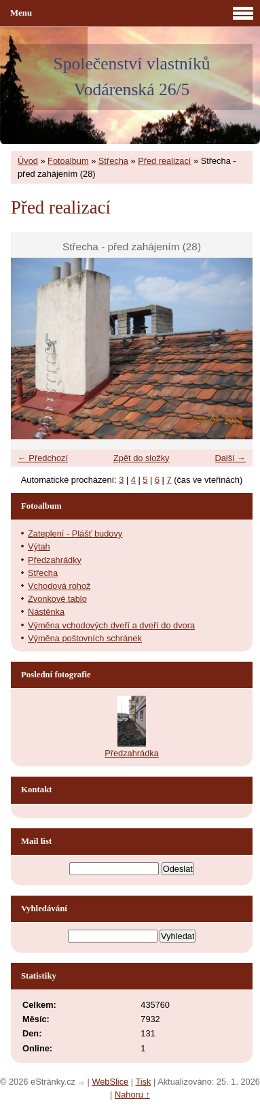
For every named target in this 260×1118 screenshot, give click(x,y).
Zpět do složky (141, 458)
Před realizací (164, 161)
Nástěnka (46, 612)
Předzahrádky (54, 560)
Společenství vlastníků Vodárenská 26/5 (131, 76)
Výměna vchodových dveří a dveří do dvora (111, 625)
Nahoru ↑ (132, 1094)
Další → (230, 458)
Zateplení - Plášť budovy (75, 533)
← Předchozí (43, 458)
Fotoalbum (68, 161)
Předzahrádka (132, 753)
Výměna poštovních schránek (85, 638)
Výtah (39, 546)
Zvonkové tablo (57, 599)
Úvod (28, 161)
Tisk (143, 1082)
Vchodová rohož (59, 586)
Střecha (113, 161)
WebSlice (110, 1082)
